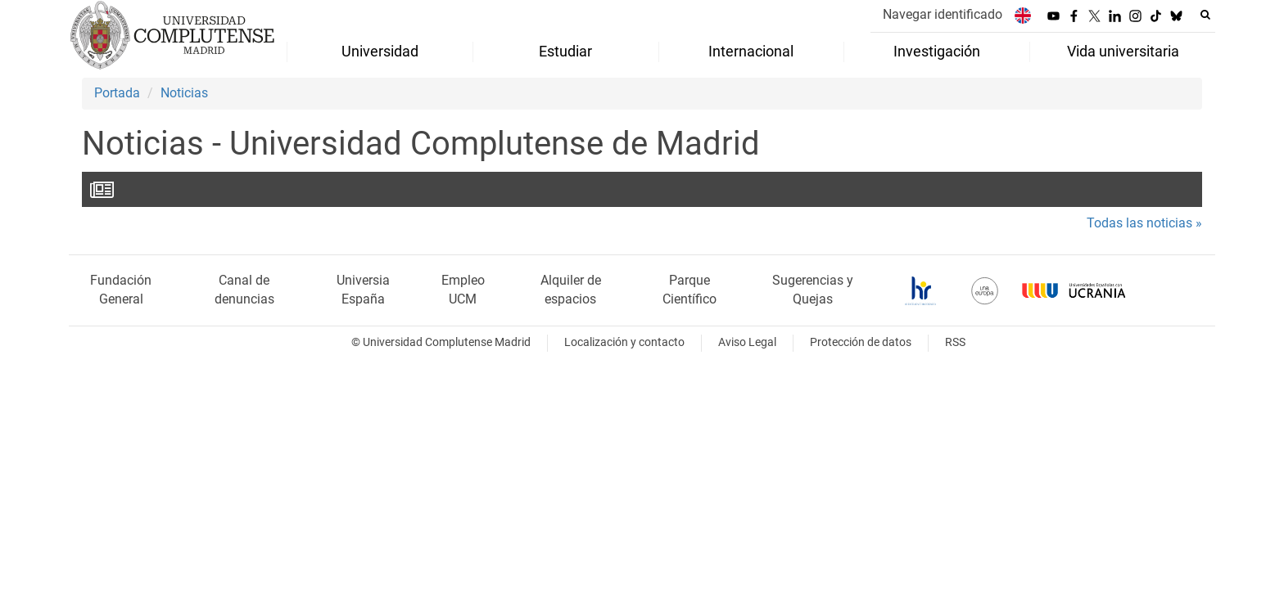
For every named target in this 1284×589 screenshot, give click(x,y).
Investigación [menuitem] (936, 51)
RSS (955, 342)
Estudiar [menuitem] (565, 51)
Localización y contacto (624, 342)
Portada (117, 93)
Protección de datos (860, 342)
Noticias (184, 93)
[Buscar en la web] (1205, 15)
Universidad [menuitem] (379, 51)
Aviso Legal (747, 342)
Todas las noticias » (1144, 223)
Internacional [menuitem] (750, 51)
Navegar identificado (942, 14)
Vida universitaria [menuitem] (1123, 51)
